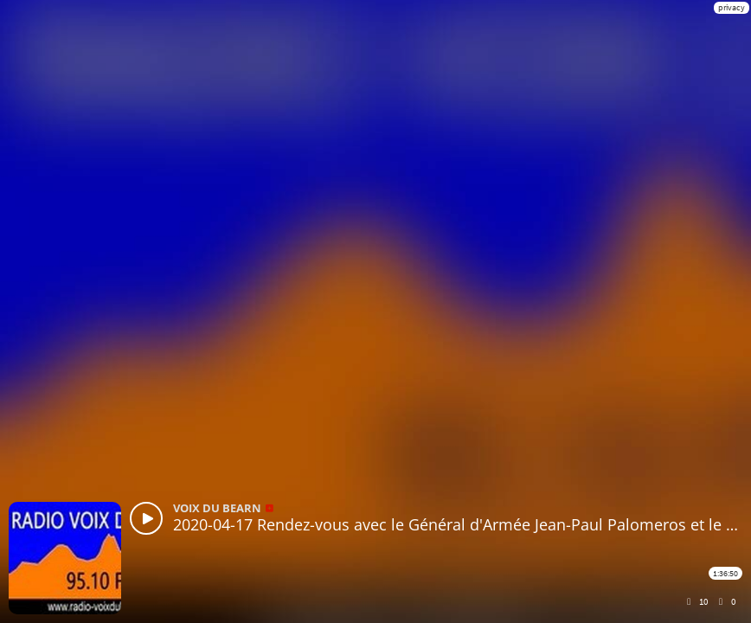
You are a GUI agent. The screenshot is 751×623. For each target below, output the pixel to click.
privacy (731, 7)
